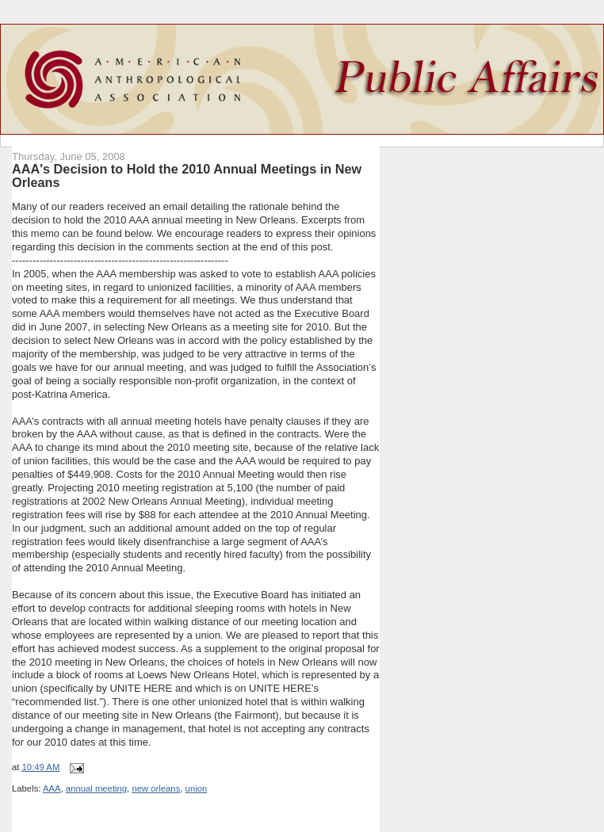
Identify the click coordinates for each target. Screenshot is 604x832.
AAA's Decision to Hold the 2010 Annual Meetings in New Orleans (186, 176)
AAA (52, 788)
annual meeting (96, 788)
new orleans (156, 788)
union (196, 788)
